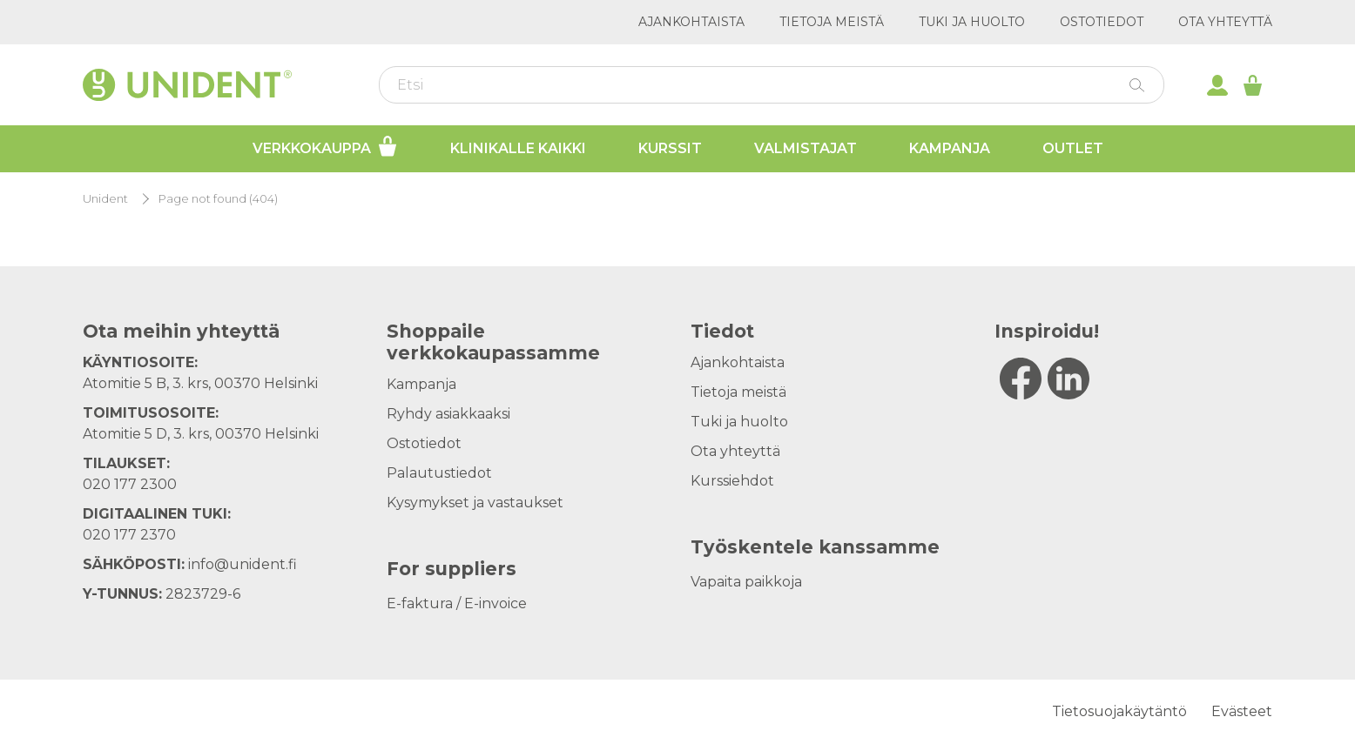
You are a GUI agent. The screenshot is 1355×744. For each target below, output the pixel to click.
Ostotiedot (1101, 22)
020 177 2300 (130, 484)
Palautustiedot (439, 473)
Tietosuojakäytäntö (1119, 711)
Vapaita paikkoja (746, 581)
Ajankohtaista (691, 22)
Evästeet (1241, 711)
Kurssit (670, 148)
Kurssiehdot (732, 481)
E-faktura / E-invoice (457, 603)
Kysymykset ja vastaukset (475, 502)
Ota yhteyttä (1225, 22)
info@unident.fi (242, 564)
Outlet (1072, 148)
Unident (105, 198)
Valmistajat (805, 148)
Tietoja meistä (831, 22)
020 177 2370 (129, 534)
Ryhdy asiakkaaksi (448, 414)
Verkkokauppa (325, 146)
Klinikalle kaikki (518, 148)
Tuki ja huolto (972, 22)
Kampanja (949, 148)
